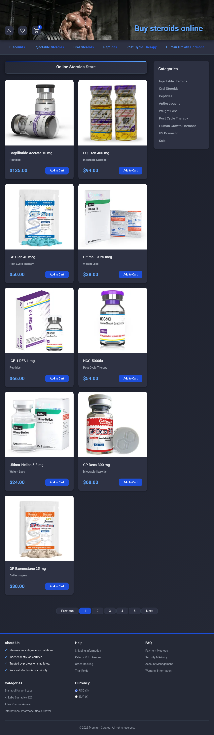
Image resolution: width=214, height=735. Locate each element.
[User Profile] (9, 30)
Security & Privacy (156, 657)
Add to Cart (57, 170)
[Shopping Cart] (36, 30)
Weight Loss (168, 111)
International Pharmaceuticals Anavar (28, 711)
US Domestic (168, 134)
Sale (162, 141)
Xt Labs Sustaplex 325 (18, 697)
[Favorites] (22, 30)
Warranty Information (158, 670)
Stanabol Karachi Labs (18, 691)
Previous (67, 611)
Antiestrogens (169, 104)
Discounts (17, 47)
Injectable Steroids (49, 47)
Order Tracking (84, 664)
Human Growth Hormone (185, 47)
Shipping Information (88, 650)
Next (149, 611)
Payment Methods (156, 650)
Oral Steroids (83, 47)
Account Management (159, 664)
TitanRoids (81, 670)
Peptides (110, 47)
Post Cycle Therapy (141, 47)
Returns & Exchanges (88, 657)
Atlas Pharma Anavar (18, 704)
